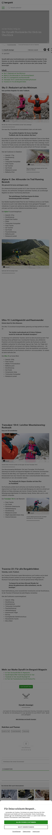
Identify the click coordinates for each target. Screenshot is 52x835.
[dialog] (26, 817)
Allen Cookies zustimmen (26, 822)
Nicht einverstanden (26, 827)
